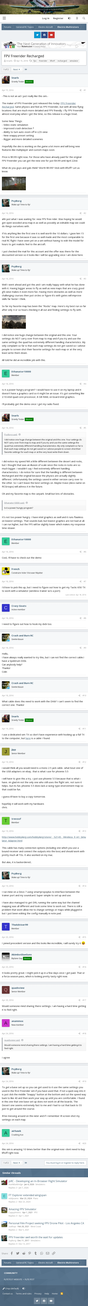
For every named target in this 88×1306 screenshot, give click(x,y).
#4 (85, 383)
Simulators (40, 1184)
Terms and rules (24, 1293)
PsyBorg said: (10, 434)
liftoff (52, 60)
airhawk (16, 1130)
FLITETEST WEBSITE (13, 1279)
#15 (84, 937)
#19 (84, 1081)
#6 (85, 551)
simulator (74, 60)
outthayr (12, 1226)
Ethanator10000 (21, 371)
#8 (85, 618)
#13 (84, 831)
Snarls (9, 60)
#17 (84, 1000)
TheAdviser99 (19, 924)
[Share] (81, 90)
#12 (84, 762)
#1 (85, 90)
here (28, 738)
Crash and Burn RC (22, 635)
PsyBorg (16, 200)
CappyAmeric (15, 1212)
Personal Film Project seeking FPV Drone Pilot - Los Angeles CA (46, 1223)
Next (17, 69)
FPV (35, 1212)
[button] (4, 18)
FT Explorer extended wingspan (27, 1195)
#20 (84, 1143)
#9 (85, 647)
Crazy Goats (18, 605)
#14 (84, 886)
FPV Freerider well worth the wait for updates (36, 1237)
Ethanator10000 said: (14, 502)
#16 (84, 967)
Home (55, 1293)
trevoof (16, 818)
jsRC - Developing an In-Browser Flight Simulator (38, 1181)
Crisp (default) (11, 1288)
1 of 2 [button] (6, 69)
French (15, 569)
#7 (85, 581)
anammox (17, 1021)
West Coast (36, 1226)
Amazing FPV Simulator (22, 1209)
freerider (43, 60)
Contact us (8, 1293)
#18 (84, 1033)
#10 (84, 695)
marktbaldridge (16, 1184)
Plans (35, 1198)
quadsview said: (12, 1040)
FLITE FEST (29, 1279)
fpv (35, 60)
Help (47, 1293)
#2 (85, 213)
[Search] (83, 18)
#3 (85, 278)
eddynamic (14, 1198)
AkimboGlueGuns (21, 954)
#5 (85, 428)
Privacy (38, 1293)
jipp (13, 749)
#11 (84, 728)
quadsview (17, 987)
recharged (62, 60)
